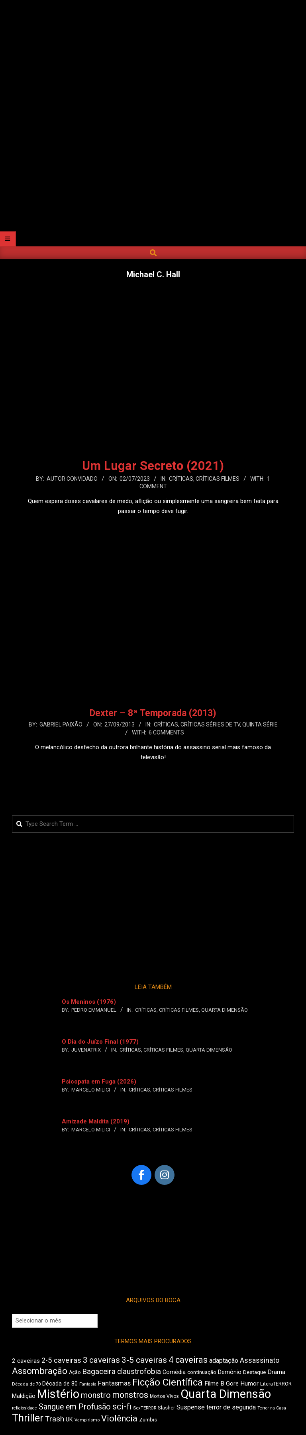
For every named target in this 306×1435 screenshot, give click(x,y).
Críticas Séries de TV (210, 724)
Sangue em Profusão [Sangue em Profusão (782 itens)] (75, 1406)
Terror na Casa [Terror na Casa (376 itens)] (271, 1408)
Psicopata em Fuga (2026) (99, 1081)
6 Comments (166, 732)
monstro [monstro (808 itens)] (96, 1395)
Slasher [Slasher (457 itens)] (166, 1408)
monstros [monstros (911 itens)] (130, 1395)
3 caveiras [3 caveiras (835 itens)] (101, 1360)
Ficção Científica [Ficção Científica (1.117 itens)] (167, 1382)
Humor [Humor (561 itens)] (249, 1383)
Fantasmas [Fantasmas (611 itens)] (114, 1383)
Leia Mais (153, 526)
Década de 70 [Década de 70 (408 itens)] (26, 1384)
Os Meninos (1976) (89, 1001)
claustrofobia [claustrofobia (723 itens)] (139, 1371)
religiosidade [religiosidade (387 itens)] (24, 1408)
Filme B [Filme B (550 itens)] (214, 1383)
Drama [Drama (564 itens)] (276, 1372)
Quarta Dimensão (224, 1010)
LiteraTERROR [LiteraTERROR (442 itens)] (276, 1384)
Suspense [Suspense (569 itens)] (191, 1407)
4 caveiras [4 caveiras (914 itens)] (188, 1360)
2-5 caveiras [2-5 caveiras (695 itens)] (61, 1360)
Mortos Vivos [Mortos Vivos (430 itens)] (164, 1396)
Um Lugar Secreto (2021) (153, 466)
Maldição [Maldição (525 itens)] (23, 1395)
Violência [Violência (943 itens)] (119, 1418)
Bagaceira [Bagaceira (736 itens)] (99, 1371)
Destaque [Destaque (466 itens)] (254, 1372)
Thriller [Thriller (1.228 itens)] (27, 1418)
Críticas (181, 479)
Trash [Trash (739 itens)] (54, 1418)
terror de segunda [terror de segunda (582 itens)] (231, 1407)
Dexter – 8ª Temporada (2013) (153, 713)
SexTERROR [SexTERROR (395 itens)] (144, 1408)
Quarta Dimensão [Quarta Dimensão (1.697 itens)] (225, 1394)
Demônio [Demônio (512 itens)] (229, 1372)
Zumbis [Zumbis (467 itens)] (148, 1420)
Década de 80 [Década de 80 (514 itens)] (60, 1383)
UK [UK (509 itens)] (69, 1419)
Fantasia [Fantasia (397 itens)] (87, 1384)
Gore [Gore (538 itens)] (232, 1383)
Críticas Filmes (217, 479)
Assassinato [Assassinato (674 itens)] (259, 1360)
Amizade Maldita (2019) (95, 1121)
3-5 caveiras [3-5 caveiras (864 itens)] (144, 1360)
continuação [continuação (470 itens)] (201, 1372)
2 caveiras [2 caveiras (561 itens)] (26, 1360)
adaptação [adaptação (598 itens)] (223, 1360)
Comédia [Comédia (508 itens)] (174, 1372)
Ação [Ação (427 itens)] (74, 1372)
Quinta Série (260, 724)
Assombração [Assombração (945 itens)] (39, 1371)
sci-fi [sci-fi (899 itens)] (121, 1406)
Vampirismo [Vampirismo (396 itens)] (87, 1420)
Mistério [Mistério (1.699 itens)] (58, 1394)
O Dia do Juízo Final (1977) (100, 1041)
